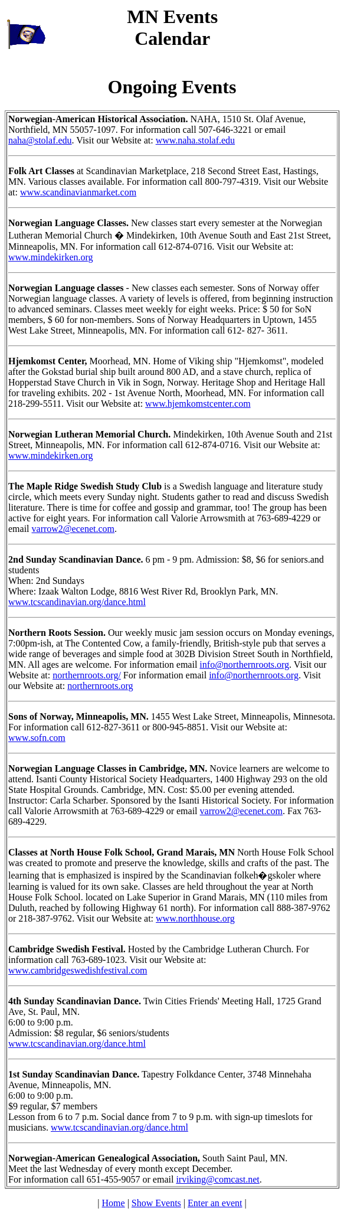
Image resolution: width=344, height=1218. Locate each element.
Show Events (156, 1203)
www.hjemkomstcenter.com (197, 404)
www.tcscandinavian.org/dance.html (77, 602)
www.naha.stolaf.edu (195, 140)
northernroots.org (100, 686)
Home (113, 1203)
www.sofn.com (36, 738)
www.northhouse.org (195, 918)
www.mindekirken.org (50, 257)
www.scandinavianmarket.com (78, 192)
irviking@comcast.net (217, 1179)
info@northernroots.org (244, 664)
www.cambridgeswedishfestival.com (77, 970)
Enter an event (215, 1203)
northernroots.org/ (87, 675)
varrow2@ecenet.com (73, 529)
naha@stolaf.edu (40, 140)
